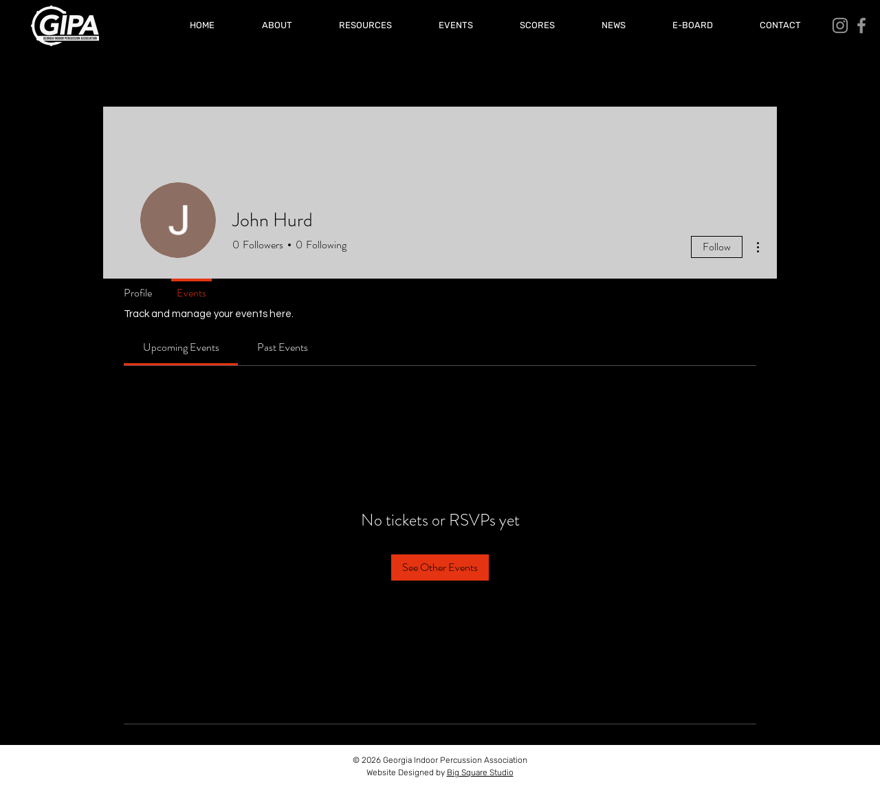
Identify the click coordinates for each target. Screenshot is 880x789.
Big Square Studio (480, 772)
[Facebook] (861, 25)
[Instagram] (840, 25)
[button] (537, 25)
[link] (181, 347)
